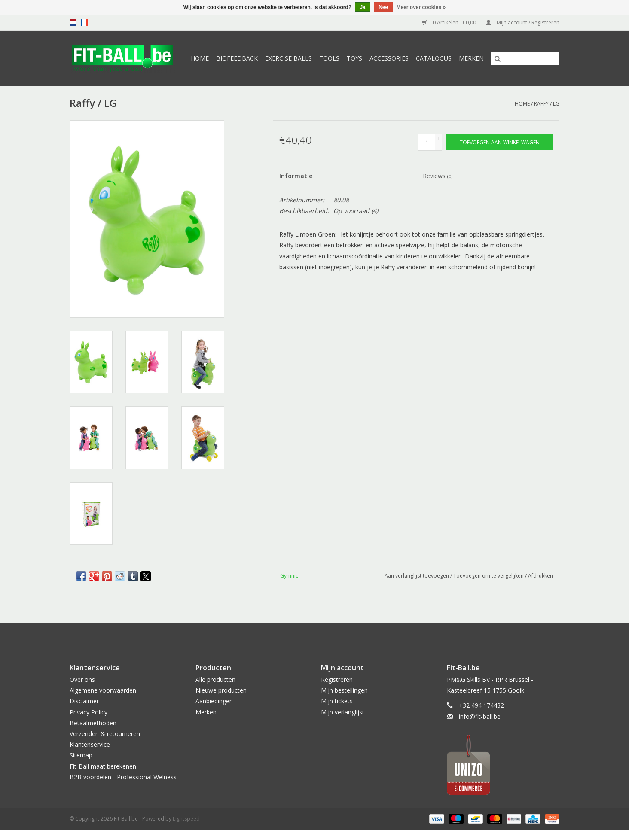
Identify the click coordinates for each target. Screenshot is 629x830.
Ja (362, 7)
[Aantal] (426, 142)
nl (73, 22)
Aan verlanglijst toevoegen (417, 575)
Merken (471, 58)
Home (200, 58)
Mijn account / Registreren (522, 22)
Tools (329, 58)
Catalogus (434, 58)
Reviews (437, 176)
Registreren (337, 679)
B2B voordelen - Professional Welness (123, 777)
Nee (383, 7)
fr (84, 22)
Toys (354, 58)
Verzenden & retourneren (105, 734)
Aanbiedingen (214, 701)
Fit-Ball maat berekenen (103, 766)
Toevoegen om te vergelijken (489, 575)
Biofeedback (237, 58)
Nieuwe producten (221, 690)
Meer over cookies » (421, 7)
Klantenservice (90, 744)
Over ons (82, 679)
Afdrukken (540, 575)
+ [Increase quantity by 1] (438, 138)
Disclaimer (84, 701)
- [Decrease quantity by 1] (439, 145)
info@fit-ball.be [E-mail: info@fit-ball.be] (480, 716)
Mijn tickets (337, 701)
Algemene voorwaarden (103, 690)
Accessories (389, 58)
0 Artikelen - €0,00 (449, 22)
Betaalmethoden (93, 723)
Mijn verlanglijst (342, 712)
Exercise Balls (288, 58)
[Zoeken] (525, 58)
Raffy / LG (546, 103)
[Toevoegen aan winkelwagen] (499, 142)
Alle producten (215, 679)
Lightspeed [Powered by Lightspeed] (186, 818)
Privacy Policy (88, 712)
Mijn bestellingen (344, 690)
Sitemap (81, 755)
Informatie (295, 176)
